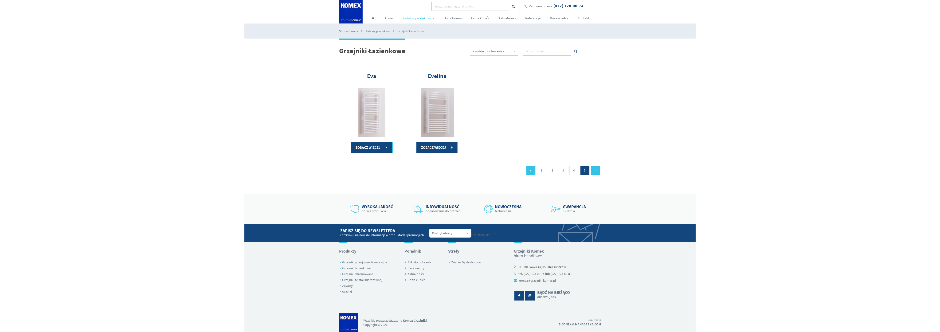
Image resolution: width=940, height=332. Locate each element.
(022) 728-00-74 (568, 5)
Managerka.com (588, 324)
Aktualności (415, 274)
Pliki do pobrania (419, 262)
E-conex (565, 324)
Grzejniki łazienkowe (356, 268)
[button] (494, 51)
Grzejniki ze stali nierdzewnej (362, 280)
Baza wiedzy (415, 268)
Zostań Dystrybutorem (467, 262)
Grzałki (347, 291)
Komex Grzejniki (415, 320)
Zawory (347, 286)
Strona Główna (348, 31)
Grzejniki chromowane (357, 274)
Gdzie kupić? (416, 280)
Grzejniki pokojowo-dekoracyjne (364, 262)
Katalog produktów (377, 31)
